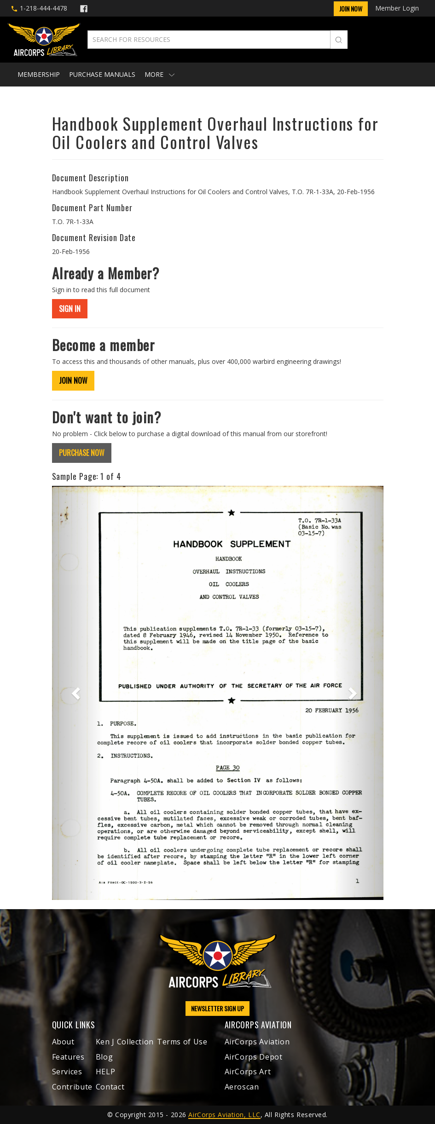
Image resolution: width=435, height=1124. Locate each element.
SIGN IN (70, 308)
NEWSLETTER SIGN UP (217, 1008)
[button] (77, 693)
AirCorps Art (248, 1071)
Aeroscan (242, 1087)
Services (67, 1071)
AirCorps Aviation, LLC (224, 1114)
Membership (38, 74)
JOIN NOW (73, 380)
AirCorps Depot (254, 1057)
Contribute (72, 1087)
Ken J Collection (125, 1042)
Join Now (350, 8)
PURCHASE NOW (81, 452)
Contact (110, 1087)
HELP (106, 1071)
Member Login (397, 8)
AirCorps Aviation (257, 1042)
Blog (104, 1057)
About (63, 1042)
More (159, 74)
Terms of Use (182, 1042)
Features (68, 1057)
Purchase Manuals (102, 74)
